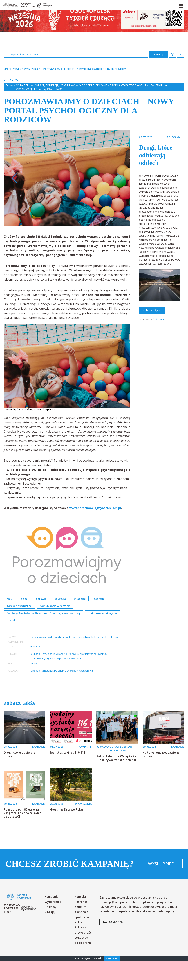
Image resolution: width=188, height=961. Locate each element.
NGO (10, 599)
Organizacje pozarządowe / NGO (39, 89)
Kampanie (161, 319)
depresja (99, 599)
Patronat (81, 902)
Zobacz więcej (152, 310)
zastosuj (158, 54)
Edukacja (52, 85)
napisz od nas (113, 921)
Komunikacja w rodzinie (77, 85)
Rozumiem (112, 958)
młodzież (80, 599)
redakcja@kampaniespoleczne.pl (122, 902)
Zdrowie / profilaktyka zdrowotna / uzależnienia (131, 85)
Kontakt (80, 897)
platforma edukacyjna (102, 613)
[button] (181, 5)
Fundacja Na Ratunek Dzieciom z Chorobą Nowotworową (43, 613)
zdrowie (41, 599)
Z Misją (50, 912)
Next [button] (119, 178)
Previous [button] (14, 178)
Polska (39, 85)
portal (11, 620)
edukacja (60, 599)
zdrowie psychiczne (19, 606)
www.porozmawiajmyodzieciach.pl (95, 508)
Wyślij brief (161, 864)
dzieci (24, 599)
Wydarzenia (24, 85)
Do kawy (51, 907)
